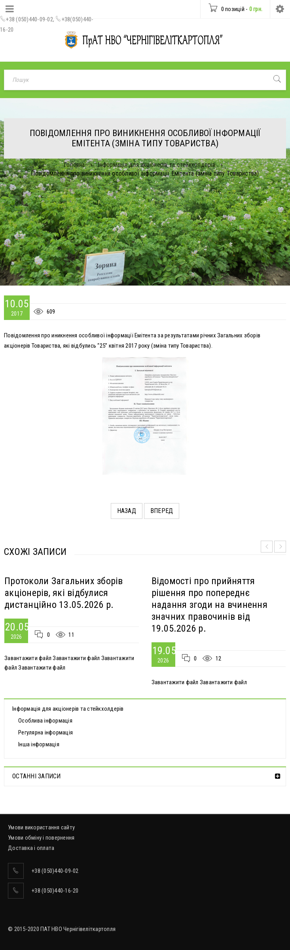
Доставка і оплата (31, 848)
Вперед (161, 511)
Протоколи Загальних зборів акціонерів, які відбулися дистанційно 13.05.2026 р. (63, 592)
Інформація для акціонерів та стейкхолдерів (156, 164)
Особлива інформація (45, 720)
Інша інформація (38, 744)
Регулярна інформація (45, 732)
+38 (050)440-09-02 (29, 19)
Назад (126, 511)
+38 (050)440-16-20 (55, 890)
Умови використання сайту (41, 827)
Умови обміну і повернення (41, 837)
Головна (74, 164)
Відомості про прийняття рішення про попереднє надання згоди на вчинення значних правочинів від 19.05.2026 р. (209, 604)
